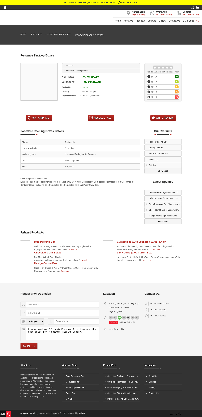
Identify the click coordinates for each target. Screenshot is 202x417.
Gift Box (152, 165)
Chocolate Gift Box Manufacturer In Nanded (165, 210)
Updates (151, 21)
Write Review (164, 118)
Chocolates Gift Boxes (47, 252)
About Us (128, 21)
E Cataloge (188, 21)
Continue (73, 249)
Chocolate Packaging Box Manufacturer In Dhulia (165, 192)
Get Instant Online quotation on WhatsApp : (100, 3)
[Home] (5, 7)
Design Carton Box (45, 263)
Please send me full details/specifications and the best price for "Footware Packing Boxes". (62, 333)
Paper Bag (153, 159)
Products (140, 21)
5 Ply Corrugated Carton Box (134, 252)
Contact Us (174, 21)
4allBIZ (82, 413)
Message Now (102, 118)
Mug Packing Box (44, 241)
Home (118, 21)
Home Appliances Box (59, 34)
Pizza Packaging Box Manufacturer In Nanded (165, 204)
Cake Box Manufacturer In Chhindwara (165, 198)
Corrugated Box (156, 148)
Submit (27, 346)
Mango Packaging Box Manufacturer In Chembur (165, 216)
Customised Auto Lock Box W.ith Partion (141, 241)
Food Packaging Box (158, 142)
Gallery (162, 21)
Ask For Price (40, 118)
